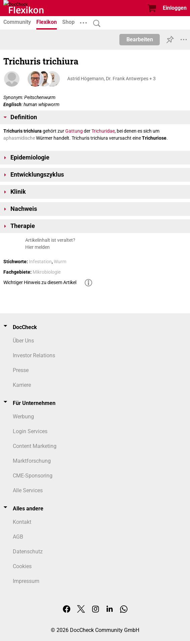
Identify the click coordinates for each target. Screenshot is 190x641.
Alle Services (28, 490)
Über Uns (23, 340)
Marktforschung (32, 461)
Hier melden (37, 247)
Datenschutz (28, 551)
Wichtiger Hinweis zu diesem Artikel (39, 282)
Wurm (60, 261)
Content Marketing (34, 446)
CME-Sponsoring (32, 475)
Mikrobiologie (47, 272)
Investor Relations (34, 355)
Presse (21, 370)
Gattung (74, 131)
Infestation (40, 261)
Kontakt (22, 522)
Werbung (23, 416)
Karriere (22, 385)
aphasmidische (19, 138)
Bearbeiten (139, 39)
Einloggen (175, 8)
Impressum (26, 581)
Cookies (22, 566)
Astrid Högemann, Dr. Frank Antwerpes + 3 (111, 78)
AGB (18, 537)
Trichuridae (103, 131)
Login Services (30, 431)
